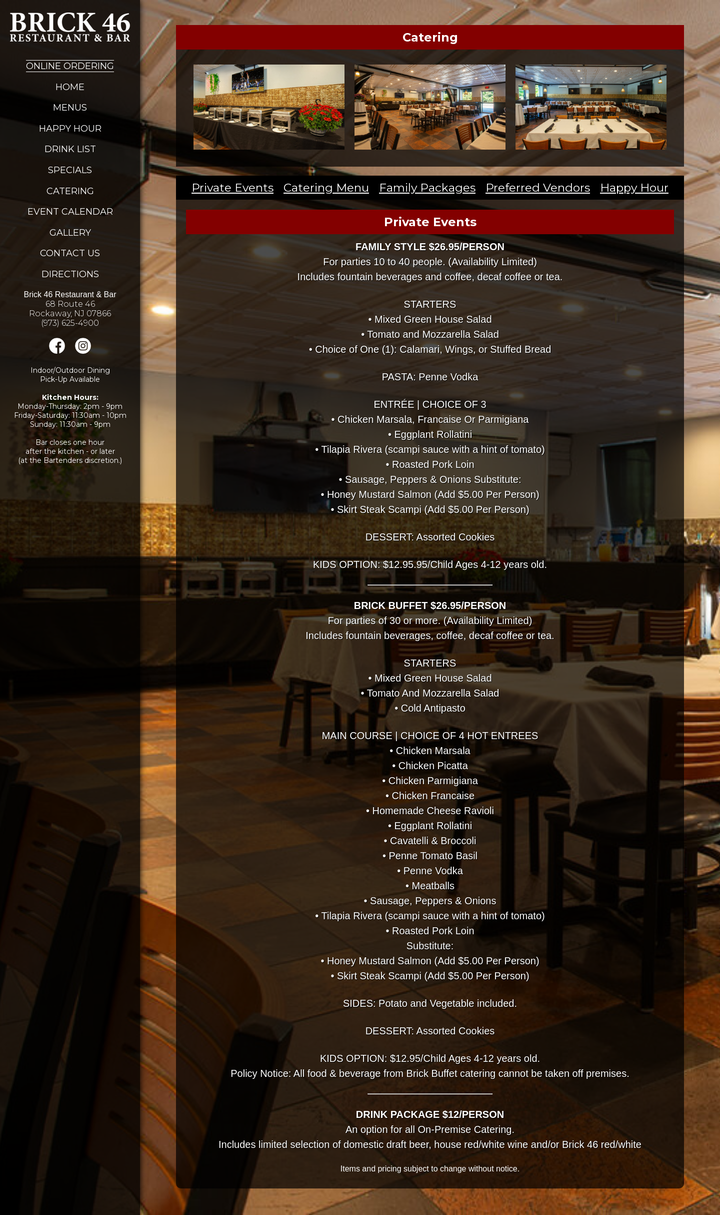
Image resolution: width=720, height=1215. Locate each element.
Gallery (70, 232)
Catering (70, 191)
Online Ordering (70, 66)
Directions (70, 274)
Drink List (70, 149)
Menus (70, 107)
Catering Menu (326, 188)
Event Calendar (70, 211)
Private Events (233, 188)
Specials (70, 170)
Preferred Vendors (538, 188)
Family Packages (427, 188)
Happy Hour (70, 128)
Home (70, 87)
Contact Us (70, 253)
